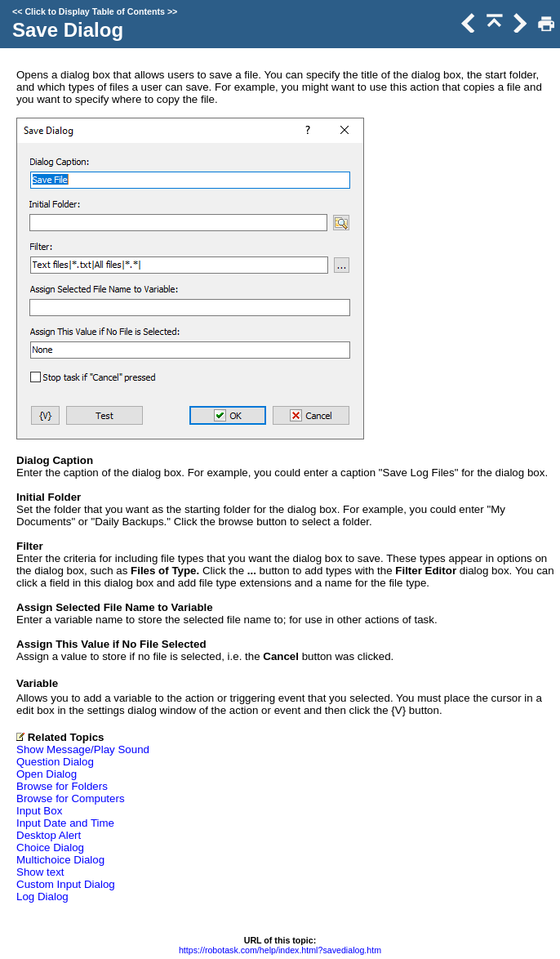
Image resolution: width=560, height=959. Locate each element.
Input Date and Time (65, 823)
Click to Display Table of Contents (94, 11)
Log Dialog (42, 896)
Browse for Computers (70, 798)
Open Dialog (46, 774)
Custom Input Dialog (65, 884)
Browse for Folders (62, 786)
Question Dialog (55, 762)
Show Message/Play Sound (82, 749)
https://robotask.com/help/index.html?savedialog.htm (280, 950)
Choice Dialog (50, 847)
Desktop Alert (48, 835)
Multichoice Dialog (60, 860)
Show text (40, 872)
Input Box (39, 811)
